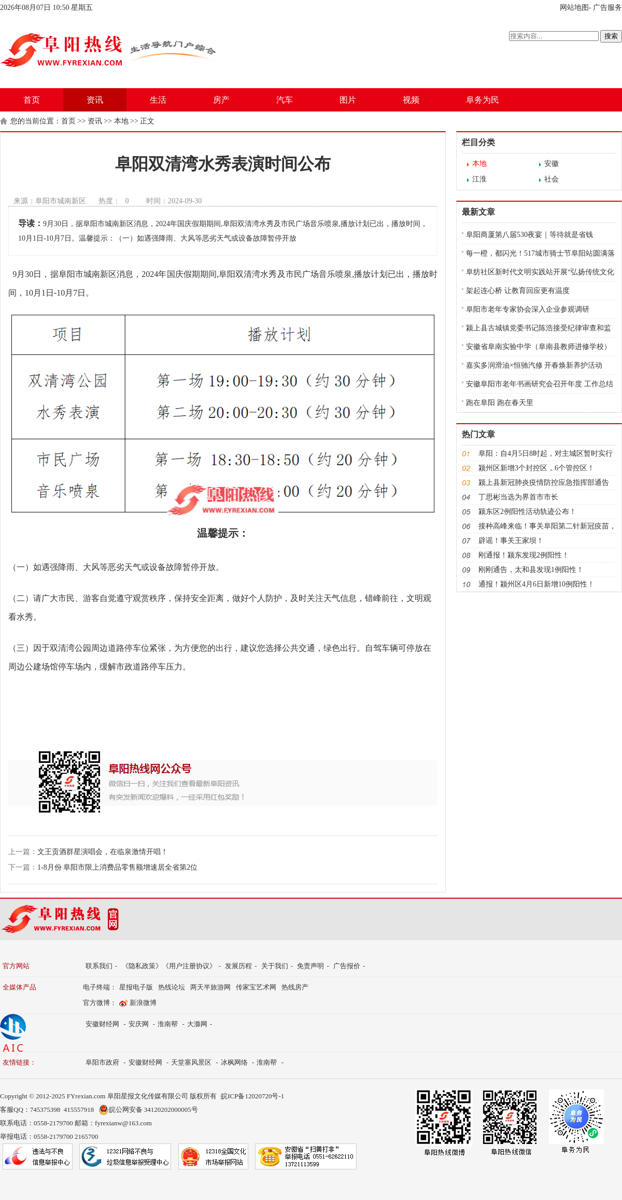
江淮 (479, 179)
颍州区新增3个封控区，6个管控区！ (536, 468)
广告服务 (607, 7)
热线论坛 (171, 987)
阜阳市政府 (102, 1062)
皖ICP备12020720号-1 (252, 1096)
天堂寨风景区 (191, 1062)
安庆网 (139, 1024)
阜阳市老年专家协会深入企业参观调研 (527, 309)
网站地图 (574, 7)
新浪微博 (143, 1003)
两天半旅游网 (210, 987)
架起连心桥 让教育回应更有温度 (518, 291)
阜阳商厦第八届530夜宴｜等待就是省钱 (529, 235)
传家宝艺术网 (256, 987)
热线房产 (294, 987)
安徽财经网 (102, 1024)
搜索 (611, 36)
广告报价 (346, 966)
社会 (551, 179)
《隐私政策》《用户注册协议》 (169, 966)
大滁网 (197, 1024)
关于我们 (274, 966)
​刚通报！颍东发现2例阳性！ (523, 555)
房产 (221, 99)
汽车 (284, 99)
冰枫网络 (234, 1062)
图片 (348, 99)
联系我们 (99, 966)
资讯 (95, 99)
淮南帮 (168, 1024)
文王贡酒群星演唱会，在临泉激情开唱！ (102, 852)
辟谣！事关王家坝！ (511, 541)
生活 (158, 99)
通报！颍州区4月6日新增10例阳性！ (536, 584)
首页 (31, 99)
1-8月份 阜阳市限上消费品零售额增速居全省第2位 (117, 867)
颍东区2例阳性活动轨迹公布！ (527, 511)
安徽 (551, 164)
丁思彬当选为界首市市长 (518, 497)
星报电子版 (136, 987)
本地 (121, 121)
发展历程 (238, 966)
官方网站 (16, 966)
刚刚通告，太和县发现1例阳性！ (531, 570)
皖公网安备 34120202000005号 (148, 1110)
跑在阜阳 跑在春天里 (499, 403)
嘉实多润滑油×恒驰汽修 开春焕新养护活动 (534, 365)
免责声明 (310, 966)
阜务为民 (482, 99)
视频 (411, 99)
